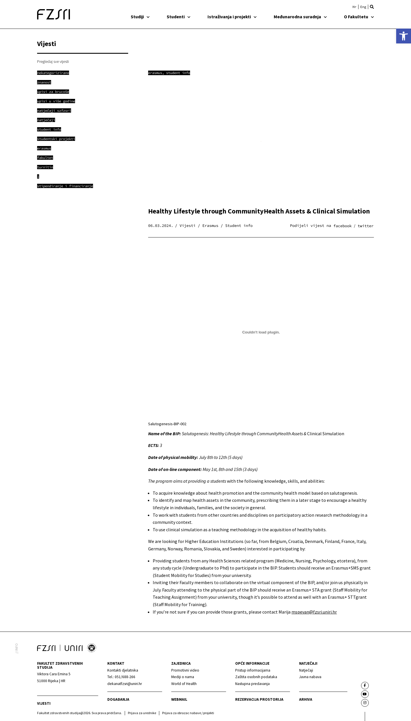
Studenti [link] (178, 16)
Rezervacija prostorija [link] (259, 699)
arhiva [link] (305, 699)
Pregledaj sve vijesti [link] (53, 61)
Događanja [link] (118, 699)
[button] (372, 7)
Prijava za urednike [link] (142, 713)
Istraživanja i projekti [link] (232, 16)
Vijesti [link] (44, 703)
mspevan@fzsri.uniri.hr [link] (314, 612)
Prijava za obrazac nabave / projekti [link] (188, 713)
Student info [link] (178, 73)
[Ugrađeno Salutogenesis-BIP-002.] (261, 332)
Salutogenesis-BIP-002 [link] (167, 423)
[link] (403, 36)
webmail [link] (179, 699)
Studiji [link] (140, 16)
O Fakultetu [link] (359, 16)
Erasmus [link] (155, 73)
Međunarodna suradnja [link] (300, 16)
